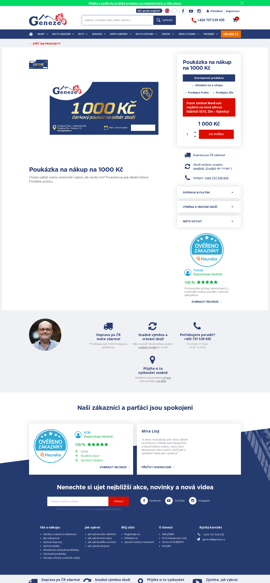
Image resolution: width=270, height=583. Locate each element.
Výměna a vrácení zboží (208, 207)
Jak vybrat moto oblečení (102, 504)
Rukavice (99, 34)
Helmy (43, 34)
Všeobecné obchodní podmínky (61, 519)
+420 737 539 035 (216, 178)
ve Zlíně (227, 347)
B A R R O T (109, 569)
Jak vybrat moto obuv (100, 508)
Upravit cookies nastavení (139, 511)
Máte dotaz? (208, 221)
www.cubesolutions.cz (144, 569)
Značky (168, 34)
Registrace (232, 11)
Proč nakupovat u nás (174, 508)
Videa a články (188, 34)
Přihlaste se (131, 508)
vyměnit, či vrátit (204, 168)
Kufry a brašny (120, 34)
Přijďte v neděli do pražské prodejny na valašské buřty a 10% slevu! (135, 3)
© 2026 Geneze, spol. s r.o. (44, 569)
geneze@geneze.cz (213, 509)
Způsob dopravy (52, 511)
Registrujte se (132, 504)
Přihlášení (214, 11)
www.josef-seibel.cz (79, 573)
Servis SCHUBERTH (173, 511)
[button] (235, 20)
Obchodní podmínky (54, 523)
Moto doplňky (146, 34)
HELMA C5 (231, 34)
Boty (83, 34)
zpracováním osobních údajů (105, 478)
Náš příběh (168, 504)
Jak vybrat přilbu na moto (102, 511)
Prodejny (211, 34)
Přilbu (209, 553)
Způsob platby (51, 515)
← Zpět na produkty (45, 43)
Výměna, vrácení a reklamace (59, 504)
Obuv (221, 556)
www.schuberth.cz (55, 573)
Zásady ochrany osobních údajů (61, 527)
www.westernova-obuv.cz (108, 573)
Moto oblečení (63, 34)
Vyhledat (164, 20)
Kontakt (166, 515)
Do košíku (216, 134)
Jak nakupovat (51, 508)
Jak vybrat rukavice (99, 515)
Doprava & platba (208, 192)
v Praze (232, 344)
